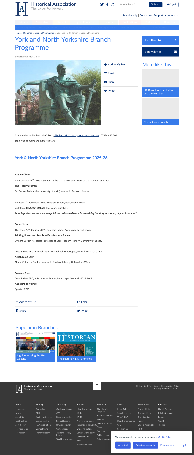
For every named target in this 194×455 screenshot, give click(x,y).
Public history (103, 435)
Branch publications (107, 28)
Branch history (128, 28)
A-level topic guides (85, 421)
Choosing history (84, 429)
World (161, 421)
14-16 (79, 413)
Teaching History (145, 413)
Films (79, 441)
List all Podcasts (165, 409)
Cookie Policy (164, 437)
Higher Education (85, 22)
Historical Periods (105, 416)
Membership (130, 15)
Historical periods (84, 409)
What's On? (122, 417)
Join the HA (20, 425)
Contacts (66, 28)
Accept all (123, 445)
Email (109, 73)
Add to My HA (114, 64)
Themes (100, 420)
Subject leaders (42, 421)
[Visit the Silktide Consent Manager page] (184, 445)
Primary (23, 22)
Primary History (43, 433)
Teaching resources (64, 439)
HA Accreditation (43, 425)
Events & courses (84, 445)
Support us (160, 15)
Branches (169, 22)
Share (109, 82)
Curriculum (40, 409)
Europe (161, 417)
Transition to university (87, 425)
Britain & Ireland (165, 413)
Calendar (143, 28)
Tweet (109, 90)
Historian (108, 22)
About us (173, 15)
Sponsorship (122, 429)
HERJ (140, 429)
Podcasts (150, 22)
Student (61, 22)
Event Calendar (124, 409)
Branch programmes (25, 28)
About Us (19, 417)
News (18, 413)
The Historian (144, 417)
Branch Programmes (44, 33)
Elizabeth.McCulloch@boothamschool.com (76, 135)
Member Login (21, 429)
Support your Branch (84, 28)
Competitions (42, 429)
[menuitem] (23, 22)
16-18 (79, 417)
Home (17, 33)
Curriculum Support (64, 409)
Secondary (42, 22)
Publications (130, 22)
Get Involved (21, 421)
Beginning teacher (44, 417)
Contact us (146, 15)
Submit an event (159, 28)
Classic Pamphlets (146, 425)
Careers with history (86, 433)
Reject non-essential (145, 445)
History (141, 421)
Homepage (20, 409)
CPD (38, 413)
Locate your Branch (48, 28)
